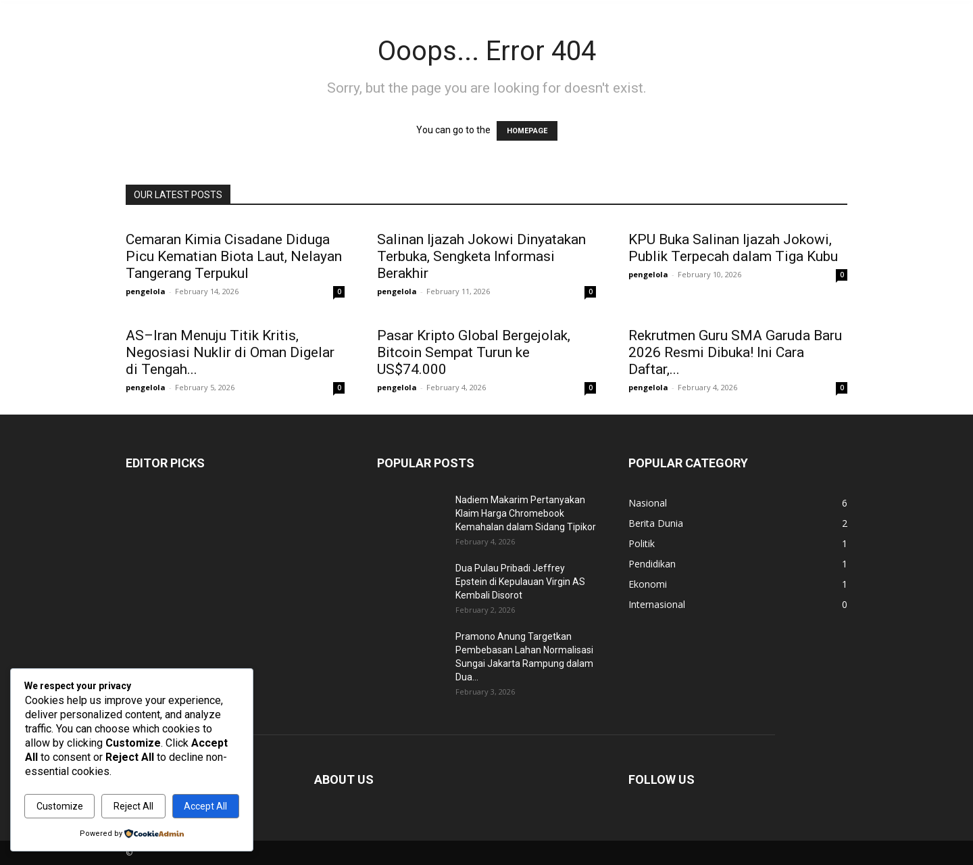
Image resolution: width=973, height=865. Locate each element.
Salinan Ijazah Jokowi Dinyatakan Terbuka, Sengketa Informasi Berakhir (481, 256)
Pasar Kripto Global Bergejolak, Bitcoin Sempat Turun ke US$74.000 (473, 352)
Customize (59, 806)
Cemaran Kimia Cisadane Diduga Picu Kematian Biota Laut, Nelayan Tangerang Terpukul (234, 256)
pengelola (146, 291)
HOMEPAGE (527, 130)
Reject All (133, 806)
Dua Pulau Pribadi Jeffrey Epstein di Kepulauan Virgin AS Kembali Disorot (520, 582)
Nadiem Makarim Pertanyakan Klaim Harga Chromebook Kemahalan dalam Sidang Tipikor (525, 513)
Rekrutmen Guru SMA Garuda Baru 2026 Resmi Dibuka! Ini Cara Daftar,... (735, 352)
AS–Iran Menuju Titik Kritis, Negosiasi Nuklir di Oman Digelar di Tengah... (230, 352)
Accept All (205, 806)
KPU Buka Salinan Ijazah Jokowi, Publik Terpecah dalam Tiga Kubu (733, 247)
